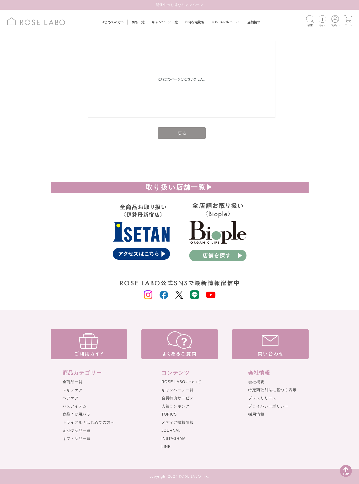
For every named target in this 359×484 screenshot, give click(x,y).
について (226, 21)
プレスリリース (262, 398)
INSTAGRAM (173, 439)
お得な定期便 (194, 22)
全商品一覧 (73, 382)
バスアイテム (75, 406)
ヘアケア (71, 398)
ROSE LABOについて (181, 382)
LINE (166, 447)
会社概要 (256, 382)
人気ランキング (175, 406)
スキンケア (73, 390)
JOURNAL (171, 430)
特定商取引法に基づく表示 (272, 390)
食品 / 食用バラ (77, 414)
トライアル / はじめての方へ (89, 422)
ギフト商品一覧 (77, 439)
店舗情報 (253, 22)
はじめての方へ (112, 22)
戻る (181, 133)
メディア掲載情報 (177, 422)
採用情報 (256, 414)
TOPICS (169, 414)
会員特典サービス (177, 398)
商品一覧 (137, 22)
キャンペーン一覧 (164, 22)
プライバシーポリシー (268, 406)
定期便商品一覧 (77, 430)
